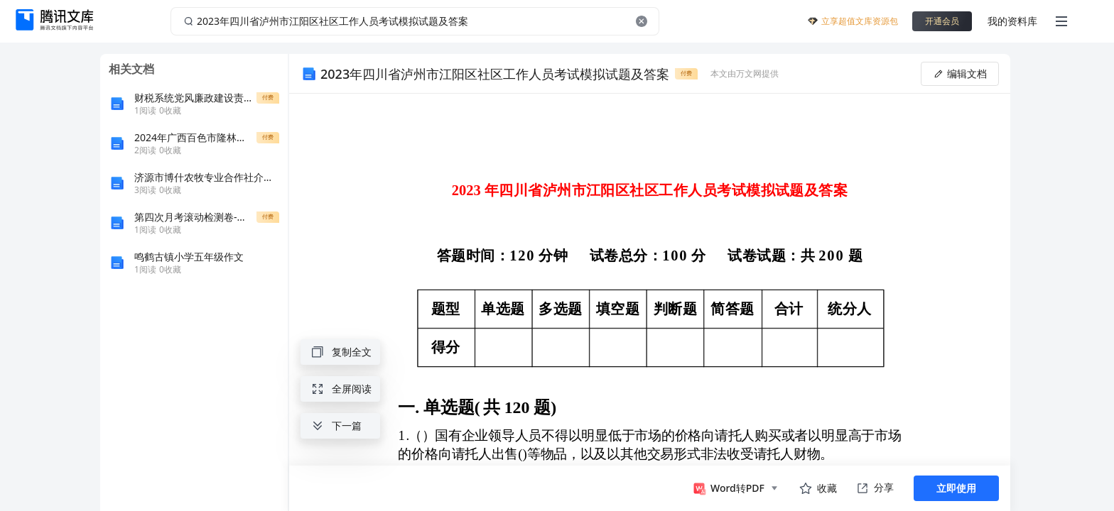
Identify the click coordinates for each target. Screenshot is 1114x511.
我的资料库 (1012, 21)
